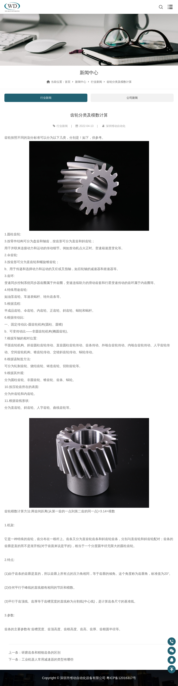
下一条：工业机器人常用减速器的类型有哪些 (41, 659)
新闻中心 (80, 81)
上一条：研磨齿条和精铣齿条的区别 (34, 652)
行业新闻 (96, 81)
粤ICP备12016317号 (121, 678)
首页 (67, 81)
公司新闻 (132, 97)
